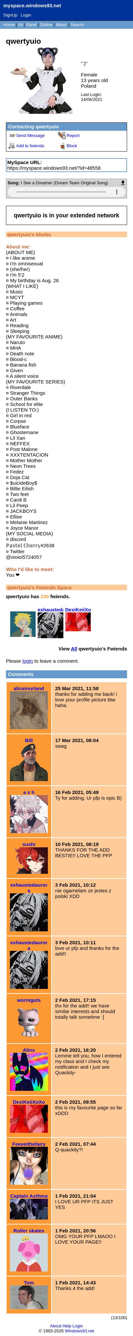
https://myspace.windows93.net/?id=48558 (54, 168)
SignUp (10, 15)
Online (46, 24)
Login (26, 15)
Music (61, 24)
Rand (31, 24)
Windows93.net (79, 1330)
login (27, 661)
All (21, 24)
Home (9, 24)
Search (77, 24)
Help (66, 1325)
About (55, 1325)
